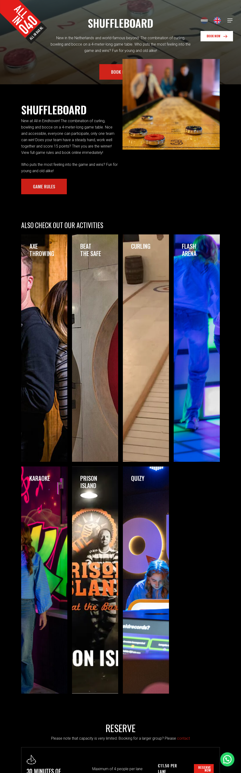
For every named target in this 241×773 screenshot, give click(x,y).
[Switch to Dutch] (204, 20)
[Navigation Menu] (230, 20)
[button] (227, 759)
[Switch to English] (217, 20)
